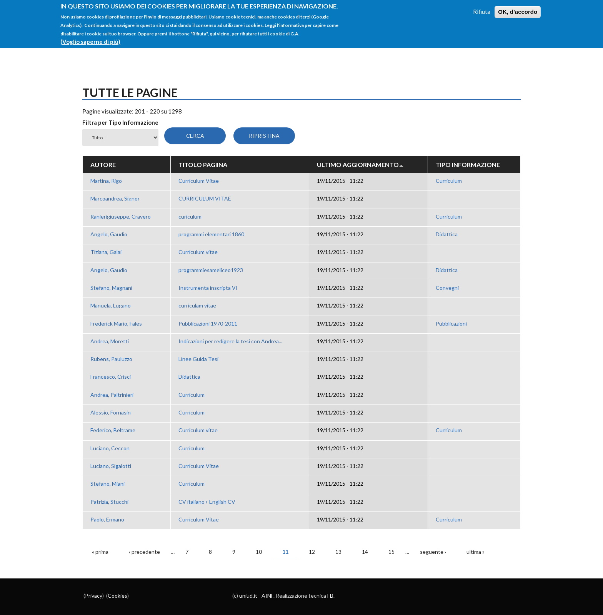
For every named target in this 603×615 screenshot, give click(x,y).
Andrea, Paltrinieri (111, 394)
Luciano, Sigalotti (110, 466)
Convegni (447, 287)
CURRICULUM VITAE (204, 198)
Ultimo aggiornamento (360, 164)
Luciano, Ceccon (110, 448)
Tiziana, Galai (106, 252)
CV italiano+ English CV (206, 501)
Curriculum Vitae (198, 180)
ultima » (475, 551)
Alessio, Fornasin (110, 412)
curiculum (190, 216)
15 (391, 551)
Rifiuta (481, 6)
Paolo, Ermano (107, 519)
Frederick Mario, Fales (116, 323)
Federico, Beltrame (112, 430)
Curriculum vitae (198, 252)
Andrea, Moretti (109, 341)
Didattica (447, 234)
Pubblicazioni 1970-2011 (207, 323)
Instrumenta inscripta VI (208, 287)
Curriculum (449, 180)
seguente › (433, 551)
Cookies (117, 595)
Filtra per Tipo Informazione (120, 122)
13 (338, 551)
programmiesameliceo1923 (210, 270)
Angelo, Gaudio (108, 234)
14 (365, 551)
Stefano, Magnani (111, 287)
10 (259, 551)
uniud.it (248, 595)
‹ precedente (144, 551)
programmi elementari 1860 (211, 234)
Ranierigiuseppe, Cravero (120, 216)
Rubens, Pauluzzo (111, 359)
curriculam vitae (197, 305)
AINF (267, 595)
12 (312, 551)
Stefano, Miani (107, 483)
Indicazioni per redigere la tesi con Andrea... (230, 341)
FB (330, 595)
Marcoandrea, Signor (115, 198)
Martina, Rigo (106, 180)
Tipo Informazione (468, 164)
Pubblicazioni (451, 323)
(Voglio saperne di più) (90, 36)
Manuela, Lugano (110, 305)
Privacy (93, 595)
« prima (100, 551)
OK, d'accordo (517, 7)
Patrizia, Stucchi (109, 501)
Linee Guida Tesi (198, 359)
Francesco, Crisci (110, 376)
